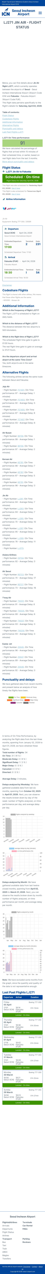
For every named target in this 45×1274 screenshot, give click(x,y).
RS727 (20, 584)
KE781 (20, 462)
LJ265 (21, 518)
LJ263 (21, 508)
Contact (34, 1266)
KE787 (20, 472)
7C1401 (21, 390)
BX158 (20, 446)
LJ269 (21, 538)
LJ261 (20, 499)
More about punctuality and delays (18, 161)
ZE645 (21, 647)
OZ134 (21, 558)
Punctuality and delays (12, 128)
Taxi (4, 1245)
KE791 (20, 482)
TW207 (21, 621)
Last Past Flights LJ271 (12, 132)
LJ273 (20, 548)
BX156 (20, 436)
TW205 (21, 611)
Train (4, 1248)
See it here (16, 188)
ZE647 (20, 657)
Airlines (5, 1235)
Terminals (27, 1222)
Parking (26, 1239)
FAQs (25, 1229)
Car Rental (27, 1225)
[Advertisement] (22, 56)
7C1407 (21, 419)
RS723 (21, 574)
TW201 (21, 601)
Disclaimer (26, 1266)
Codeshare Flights (10, 119)
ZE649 (21, 667)
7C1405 (21, 409)
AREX (4, 1252)
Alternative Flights (10, 125)
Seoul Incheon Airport (23, 12)
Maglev (5, 1255)
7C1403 (21, 400)
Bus (4, 1242)
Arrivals (5, 1225)
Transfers (6, 1258)
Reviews (27, 1242)
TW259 (21, 630)
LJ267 (20, 528)
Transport (7, 1239)
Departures (7, 1229)
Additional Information (12, 122)
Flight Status (8, 115)
